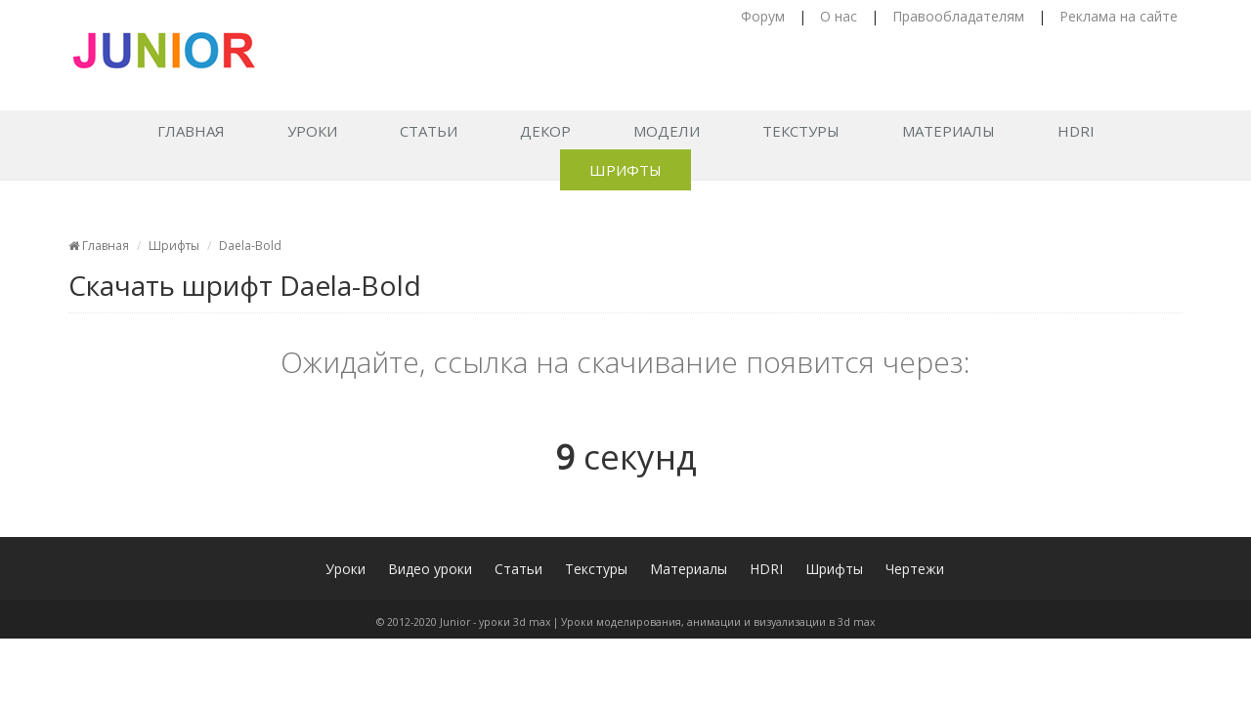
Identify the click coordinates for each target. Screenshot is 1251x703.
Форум (763, 16)
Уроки (312, 131)
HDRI (1076, 131)
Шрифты (625, 170)
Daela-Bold (250, 245)
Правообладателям (958, 16)
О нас (838, 16)
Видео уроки (430, 568)
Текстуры (801, 131)
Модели (666, 131)
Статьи (428, 131)
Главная (191, 131)
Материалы (948, 131)
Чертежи (914, 568)
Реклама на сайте (1118, 16)
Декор (545, 131)
